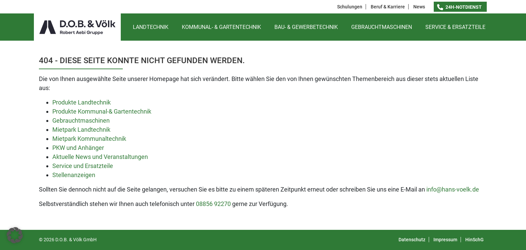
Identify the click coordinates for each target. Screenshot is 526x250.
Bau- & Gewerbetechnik (306, 27)
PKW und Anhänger (78, 147)
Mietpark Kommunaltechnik (89, 138)
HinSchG (474, 239)
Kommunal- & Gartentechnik (221, 27)
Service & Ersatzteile (455, 27)
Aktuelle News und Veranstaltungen (100, 156)
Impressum (445, 239)
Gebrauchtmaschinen (381, 27)
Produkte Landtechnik (81, 102)
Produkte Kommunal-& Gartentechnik (101, 111)
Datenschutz (412, 239)
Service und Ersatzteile (82, 165)
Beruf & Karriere (388, 6)
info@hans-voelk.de (452, 189)
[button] (15, 235)
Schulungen (349, 6)
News (419, 6)
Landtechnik (150, 27)
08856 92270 (213, 203)
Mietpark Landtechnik (81, 129)
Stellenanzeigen (73, 174)
